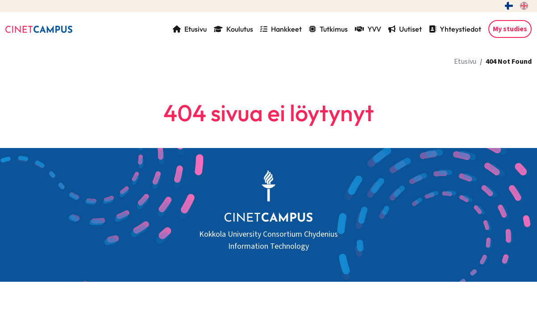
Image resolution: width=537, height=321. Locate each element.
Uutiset (405, 29)
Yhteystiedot (455, 29)
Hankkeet (281, 29)
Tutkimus (328, 29)
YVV (368, 29)
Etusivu (190, 29)
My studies (510, 29)
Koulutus (233, 29)
